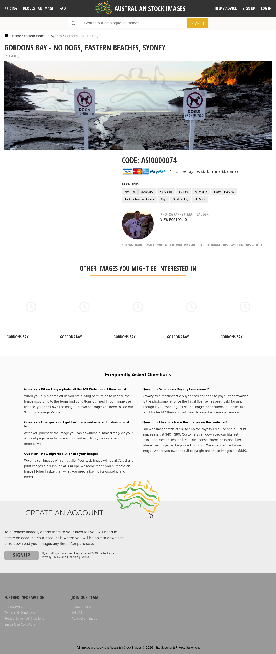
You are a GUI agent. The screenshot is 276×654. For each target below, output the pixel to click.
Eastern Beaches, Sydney (43, 36)
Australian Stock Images (140, 9)
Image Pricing (81, 607)
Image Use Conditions (20, 624)
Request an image (38, 8)
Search (197, 23)
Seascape (12, 56)
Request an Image (84, 619)
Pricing (10, 8)
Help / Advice (226, 8)
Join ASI (77, 612)
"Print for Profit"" (154, 412)
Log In (266, 8)
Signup (21, 555)
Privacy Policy (13, 607)
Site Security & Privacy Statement (177, 647)
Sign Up (249, 8)
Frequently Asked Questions (24, 619)
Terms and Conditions (19, 612)
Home (16, 36)
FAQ (62, 8)
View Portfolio (173, 219)
